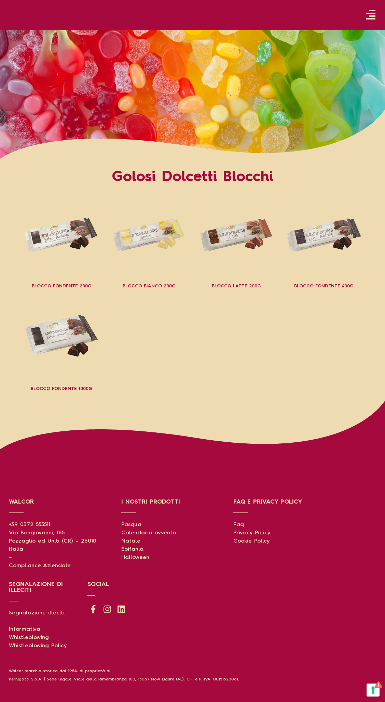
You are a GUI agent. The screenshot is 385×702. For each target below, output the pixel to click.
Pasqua (131, 525)
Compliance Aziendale (40, 566)
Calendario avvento (148, 533)
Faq (238, 525)
